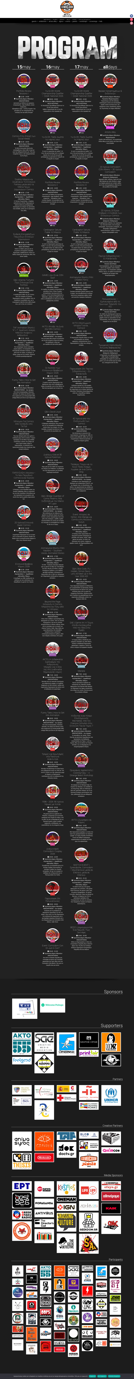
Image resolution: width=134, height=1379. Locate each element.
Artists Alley (53, 21)
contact (74, 19)
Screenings (93, 21)
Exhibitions (42, 21)
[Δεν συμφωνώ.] (132, 1376)
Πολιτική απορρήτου (114, 1376)
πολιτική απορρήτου (84, 19)
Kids (100, 21)
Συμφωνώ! (92, 1376)
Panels (74, 21)
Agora (61, 21)
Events (67, 21)
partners (62, 19)
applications (47, 19)
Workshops (83, 21)
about (68, 19)
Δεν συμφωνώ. (102, 1376)
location (55, 19)
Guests (34, 21)
